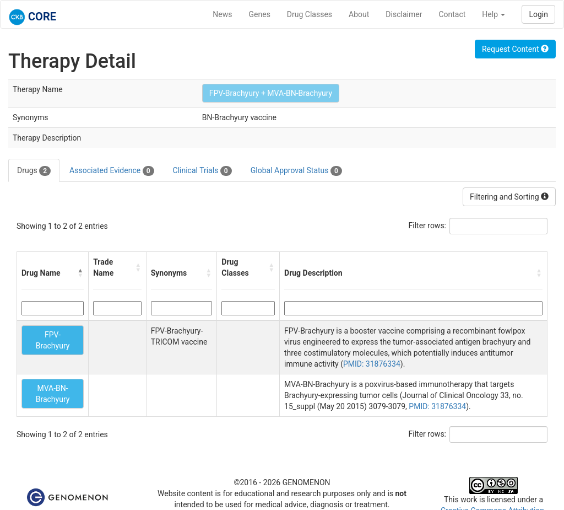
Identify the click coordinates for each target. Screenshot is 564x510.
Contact (451, 14)
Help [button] (493, 14)
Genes (259, 14)
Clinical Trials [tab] (202, 171)
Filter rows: (428, 225)
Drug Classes (309, 14)
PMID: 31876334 (371, 363)
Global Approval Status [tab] (296, 171)
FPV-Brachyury (53, 340)
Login (538, 14)
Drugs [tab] (34, 171)
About (359, 14)
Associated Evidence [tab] (111, 171)
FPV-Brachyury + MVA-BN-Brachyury (271, 93)
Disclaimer (404, 14)
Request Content (515, 49)
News (222, 14)
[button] (80, 272)
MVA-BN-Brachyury (53, 394)
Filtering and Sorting (509, 196)
